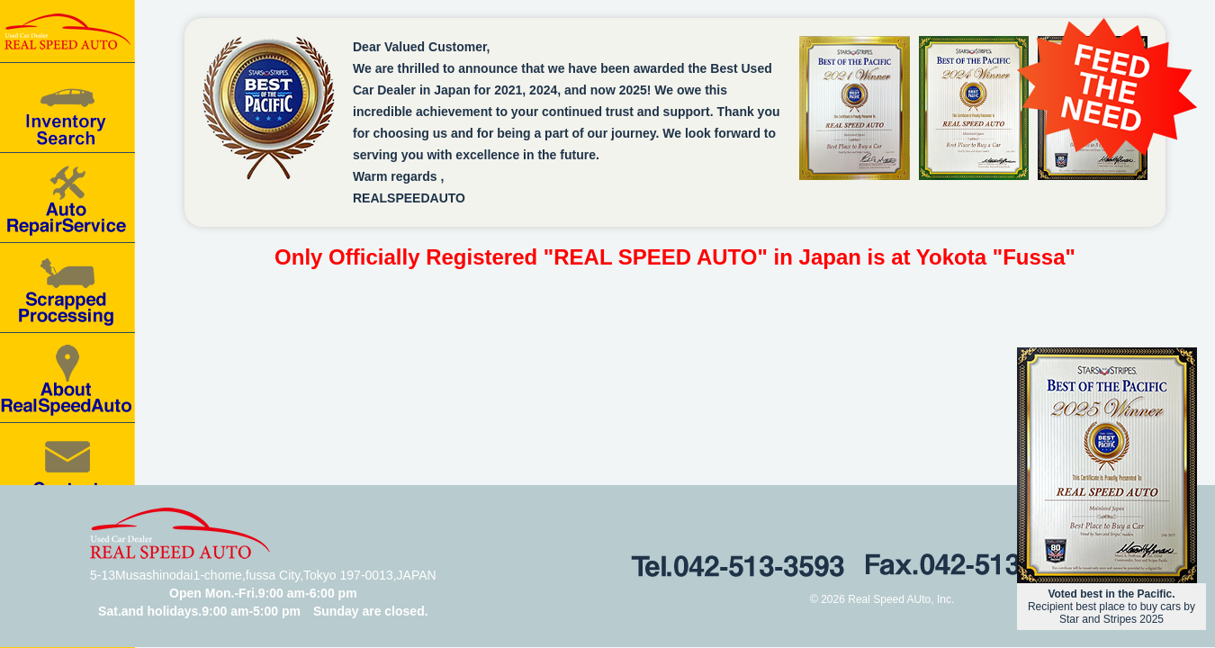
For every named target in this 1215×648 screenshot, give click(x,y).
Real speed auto (67, 31)
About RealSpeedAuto (67, 378)
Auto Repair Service (67, 198)
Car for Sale (67, 108)
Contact (67, 468)
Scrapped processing (67, 288)
